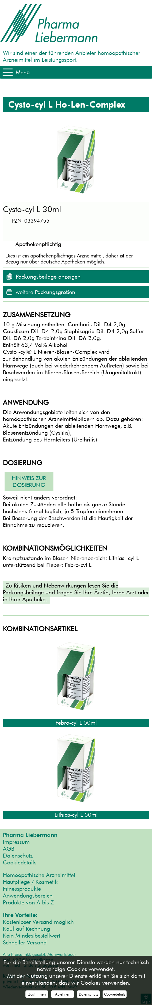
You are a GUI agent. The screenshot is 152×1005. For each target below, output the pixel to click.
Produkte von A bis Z (28, 902)
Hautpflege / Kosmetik (30, 881)
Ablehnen (62, 994)
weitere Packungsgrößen (45, 292)
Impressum (16, 841)
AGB (8, 848)
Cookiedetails (19, 862)
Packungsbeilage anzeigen (48, 276)
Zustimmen (37, 994)
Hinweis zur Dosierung (29, 481)
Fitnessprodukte (22, 888)
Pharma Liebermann (30, 835)
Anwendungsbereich (28, 895)
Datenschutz (18, 855)
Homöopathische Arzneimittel (39, 875)
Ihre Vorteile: (20, 915)
